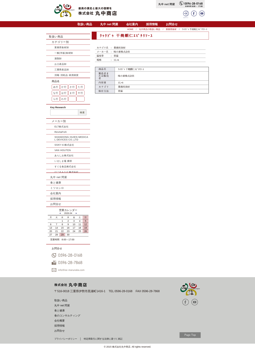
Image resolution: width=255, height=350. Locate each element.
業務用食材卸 (61, 47)
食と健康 (55, 182)
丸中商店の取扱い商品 (149, 29)
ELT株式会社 (61, 126)
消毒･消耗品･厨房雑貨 (66, 75)
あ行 (56, 87)
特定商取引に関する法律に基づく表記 (103, 338)
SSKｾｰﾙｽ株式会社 (64, 145)
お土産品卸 (60, 64)
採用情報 (152, 24)
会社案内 (132, 24)
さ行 (72, 87)
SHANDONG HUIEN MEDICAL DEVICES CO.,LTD (71, 138)
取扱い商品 (84, 24)
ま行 (72, 93)
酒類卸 (58, 58)
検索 (82, 112)
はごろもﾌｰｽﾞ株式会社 (66, 172)
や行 (80, 93)
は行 (64, 93)
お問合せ (172, 24)
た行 (80, 87)
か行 (64, 87)
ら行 (56, 99)
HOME (130, 29)
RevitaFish (60, 132)
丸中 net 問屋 (109, 24)
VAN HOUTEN (62, 150)
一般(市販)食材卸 (63, 53)
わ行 (64, 99)
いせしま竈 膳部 (63, 161)
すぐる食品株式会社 (65, 166)
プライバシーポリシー (65, 338)
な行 (56, 93)
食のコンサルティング (67, 315)
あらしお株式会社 (64, 155)
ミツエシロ (57, 188)
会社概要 (59, 320)
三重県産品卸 (61, 69)
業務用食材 (171, 29)
